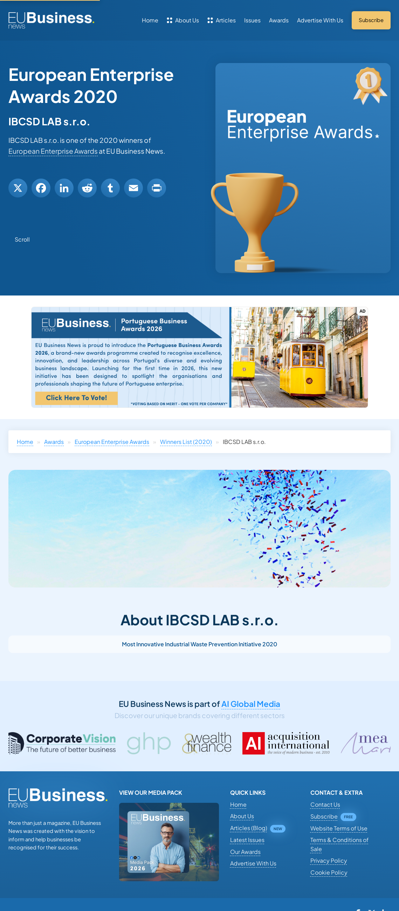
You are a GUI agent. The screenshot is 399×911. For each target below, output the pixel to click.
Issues (252, 20)
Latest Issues (247, 839)
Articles (221, 20)
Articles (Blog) (248, 828)
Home (150, 20)
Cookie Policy (329, 872)
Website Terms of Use (338, 828)
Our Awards (245, 851)
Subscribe (324, 816)
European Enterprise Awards (53, 151)
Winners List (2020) (186, 441)
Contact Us (325, 804)
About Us (183, 20)
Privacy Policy (328, 860)
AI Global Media (250, 704)
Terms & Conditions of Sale (339, 844)
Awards (279, 20)
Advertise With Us (320, 20)
